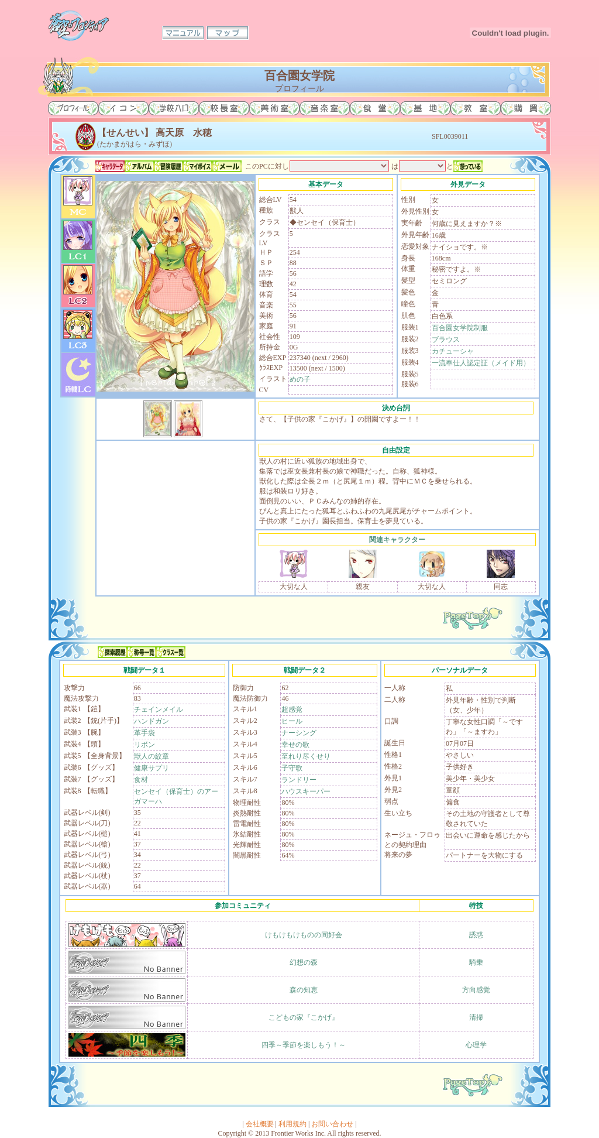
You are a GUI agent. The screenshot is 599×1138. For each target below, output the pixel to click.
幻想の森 (304, 962)
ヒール (291, 721)
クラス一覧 (170, 652)
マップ (227, 33)
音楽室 (325, 108)
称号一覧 (141, 652)
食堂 (375, 108)
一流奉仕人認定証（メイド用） (481, 363)
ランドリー (298, 780)
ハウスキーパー (306, 791)
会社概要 (260, 1124)
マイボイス (197, 166)
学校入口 (174, 108)
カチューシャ (453, 351)
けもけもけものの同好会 (303, 935)
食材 (141, 780)
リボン (144, 745)
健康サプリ (151, 768)
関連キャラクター (397, 540)
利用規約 (292, 1124)
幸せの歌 (295, 745)
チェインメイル (158, 709)
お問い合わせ (332, 1124)
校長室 (224, 108)
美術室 (274, 108)
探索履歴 (112, 652)
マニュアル (183, 33)
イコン (123, 108)
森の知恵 (304, 990)
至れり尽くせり (306, 756)
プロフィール (73, 108)
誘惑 (476, 935)
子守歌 (291, 768)
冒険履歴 (168, 166)
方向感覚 (476, 990)
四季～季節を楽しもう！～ (303, 1045)
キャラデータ (110, 166)
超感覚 (291, 709)
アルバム (139, 166)
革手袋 (144, 733)
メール (227, 166)
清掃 (476, 1017)
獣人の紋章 (151, 756)
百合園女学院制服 (460, 328)
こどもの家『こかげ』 (303, 1017)
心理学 (476, 1045)
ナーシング (298, 733)
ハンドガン (151, 721)
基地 (425, 108)
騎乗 (476, 962)
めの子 (300, 379)
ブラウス (446, 339)
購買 (526, 108)
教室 (475, 108)
